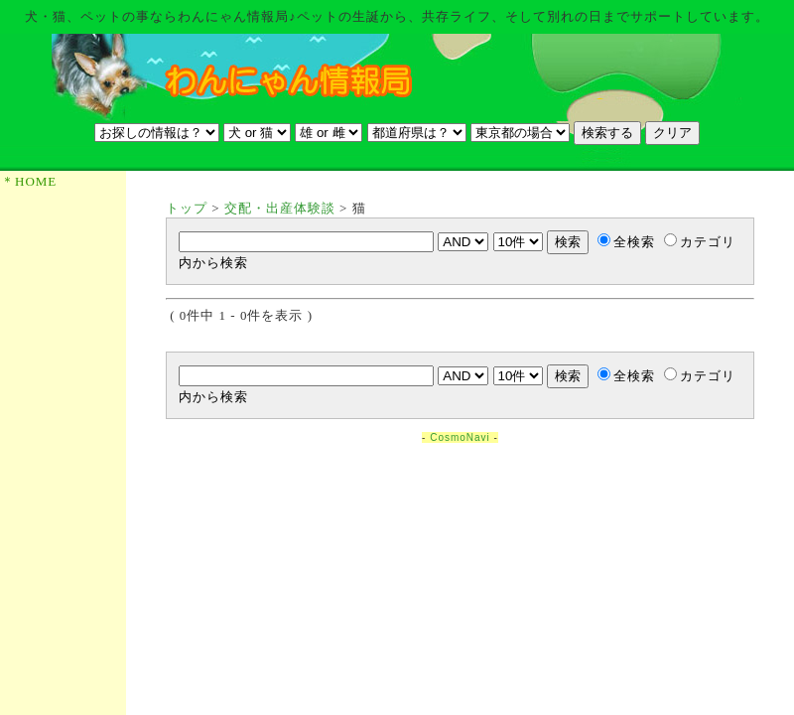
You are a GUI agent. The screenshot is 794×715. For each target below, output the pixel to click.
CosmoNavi (460, 437)
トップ (186, 208)
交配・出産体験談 (279, 208)
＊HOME (29, 181)
